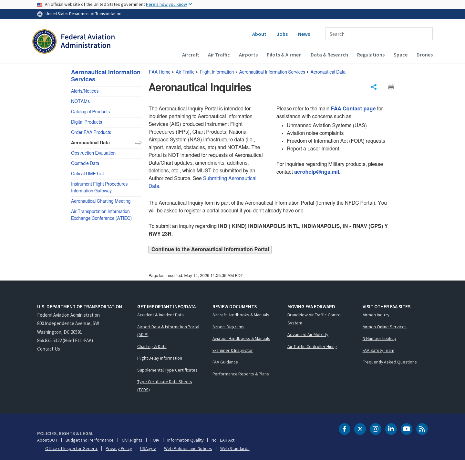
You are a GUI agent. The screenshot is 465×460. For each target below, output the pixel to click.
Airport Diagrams (228, 327)
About (259, 34)
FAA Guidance (225, 362)
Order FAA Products (91, 132)
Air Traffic (219, 54)
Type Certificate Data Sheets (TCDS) (164, 386)
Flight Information (217, 72)
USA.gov (148, 448)
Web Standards (235, 448)
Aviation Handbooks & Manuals (241, 338)
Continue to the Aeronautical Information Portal (210, 249)
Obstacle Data (85, 163)
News (304, 34)
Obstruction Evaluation (93, 153)
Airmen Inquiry (376, 315)
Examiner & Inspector (232, 350)
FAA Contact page (353, 108)
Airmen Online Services (385, 327)
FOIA (155, 440)
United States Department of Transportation (83, 13)
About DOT (47, 440)
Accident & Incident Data (160, 315)
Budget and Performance (90, 440)
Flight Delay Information (159, 358)
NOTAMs (80, 101)
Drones (425, 54)
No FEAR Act (223, 440)
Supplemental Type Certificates (167, 370)
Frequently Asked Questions (390, 362)
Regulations (371, 54)
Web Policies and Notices (188, 448)
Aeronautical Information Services (272, 72)
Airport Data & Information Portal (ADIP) (168, 331)
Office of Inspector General (71, 448)
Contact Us (48, 349)
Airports (248, 54)
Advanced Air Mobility (307, 334)
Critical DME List (87, 174)
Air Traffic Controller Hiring (312, 346)
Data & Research (329, 54)
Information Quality (185, 440)
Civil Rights (132, 440)
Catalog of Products (90, 112)
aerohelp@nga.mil (316, 172)
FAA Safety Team (379, 350)
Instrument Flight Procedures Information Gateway (99, 187)
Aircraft (190, 54)
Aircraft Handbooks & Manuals (240, 315)
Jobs (282, 34)
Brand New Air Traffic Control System (314, 319)
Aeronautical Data (328, 72)
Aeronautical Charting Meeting (100, 201)
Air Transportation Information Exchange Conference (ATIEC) (101, 215)
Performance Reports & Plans (240, 374)
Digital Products (86, 122)
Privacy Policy (119, 448)
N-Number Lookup (380, 338)
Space (401, 54)
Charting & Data (152, 346)
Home (159, 72)
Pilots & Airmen (284, 54)
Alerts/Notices (84, 91)
